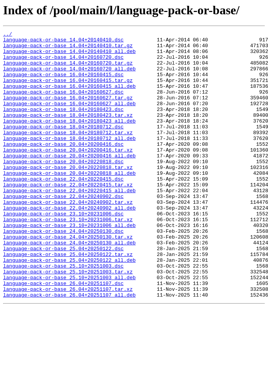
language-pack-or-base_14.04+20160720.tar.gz (67, 69)
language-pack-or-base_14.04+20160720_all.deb (69, 76)
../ (7, 34)
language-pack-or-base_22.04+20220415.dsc (63, 208)
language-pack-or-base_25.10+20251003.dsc (63, 313)
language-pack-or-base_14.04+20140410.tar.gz (67, 48)
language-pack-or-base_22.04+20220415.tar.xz (67, 215)
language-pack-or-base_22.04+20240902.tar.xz (67, 236)
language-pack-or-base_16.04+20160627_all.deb (69, 118)
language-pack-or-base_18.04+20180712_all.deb (69, 160)
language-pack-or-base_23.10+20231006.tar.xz (67, 257)
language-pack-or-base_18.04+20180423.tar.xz (67, 132)
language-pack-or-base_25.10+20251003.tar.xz (67, 320)
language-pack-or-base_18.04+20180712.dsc (63, 146)
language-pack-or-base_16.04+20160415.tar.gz (67, 90)
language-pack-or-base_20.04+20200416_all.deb (69, 180)
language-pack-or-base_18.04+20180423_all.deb (69, 139)
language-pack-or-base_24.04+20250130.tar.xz (67, 278)
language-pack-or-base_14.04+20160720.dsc (63, 62)
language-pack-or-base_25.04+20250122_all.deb (69, 306)
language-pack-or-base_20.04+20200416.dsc (63, 167)
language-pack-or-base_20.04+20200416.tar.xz (67, 174)
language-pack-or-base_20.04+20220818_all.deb (69, 201)
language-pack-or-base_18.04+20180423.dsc (63, 125)
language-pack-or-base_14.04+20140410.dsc (63, 41)
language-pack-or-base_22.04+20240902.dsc (63, 229)
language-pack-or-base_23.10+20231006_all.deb (69, 264)
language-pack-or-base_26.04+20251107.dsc (63, 334)
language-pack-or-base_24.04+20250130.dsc (63, 271)
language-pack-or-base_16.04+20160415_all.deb (69, 97)
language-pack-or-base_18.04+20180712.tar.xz (67, 153)
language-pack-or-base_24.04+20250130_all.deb (69, 285)
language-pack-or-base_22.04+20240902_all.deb (69, 243)
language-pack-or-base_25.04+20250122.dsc (63, 292)
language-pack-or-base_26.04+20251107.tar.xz (67, 341)
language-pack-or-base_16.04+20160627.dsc (63, 104)
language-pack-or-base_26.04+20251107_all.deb (69, 348)
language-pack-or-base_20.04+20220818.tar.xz (67, 194)
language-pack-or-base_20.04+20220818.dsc (63, 187)
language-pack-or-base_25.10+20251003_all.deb (69, 327)
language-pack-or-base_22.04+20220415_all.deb (69, 222)
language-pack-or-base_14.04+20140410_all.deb (69, 55)
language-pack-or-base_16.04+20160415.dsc (63, 83)
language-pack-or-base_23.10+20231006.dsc (63, 250)
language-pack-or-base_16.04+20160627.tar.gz (67, 111)
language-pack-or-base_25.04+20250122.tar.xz (67, 299)
